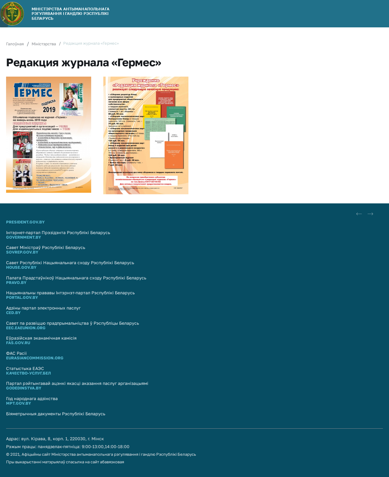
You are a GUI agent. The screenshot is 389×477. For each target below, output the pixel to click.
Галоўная (15, 43)
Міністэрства (44, 43)
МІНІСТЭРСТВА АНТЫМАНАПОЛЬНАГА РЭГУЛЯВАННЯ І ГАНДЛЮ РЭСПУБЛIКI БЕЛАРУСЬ (70, 13)
